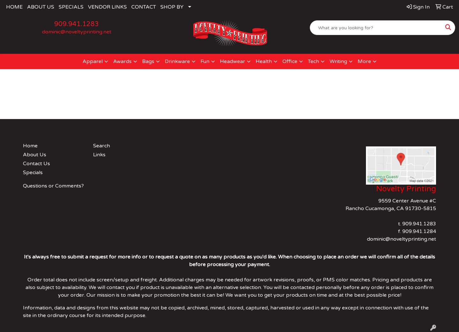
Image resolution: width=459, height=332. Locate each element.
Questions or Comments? (53, 186)
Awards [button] (122, 61)
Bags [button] (148, 61)
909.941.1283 (76, 24)
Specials (33, 172)
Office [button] (289, 61)
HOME (14, 7)
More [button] (364, 61)
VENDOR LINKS (107, 7)
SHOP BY (172, 7)
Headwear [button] (232, 61)
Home (30, 146)
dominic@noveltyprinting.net (76, 32)
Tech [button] (313, 61)
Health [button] (264, 61)
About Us (34, 155)
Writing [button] (338, 61)
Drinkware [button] (177, 61)
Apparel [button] (93, 61)
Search (101, 146)
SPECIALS (71, 7)
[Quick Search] (376, 27)
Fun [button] (204, 61)
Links (99, 155)
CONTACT (143, 7)
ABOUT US (40, 7)
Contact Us (36, 163)
